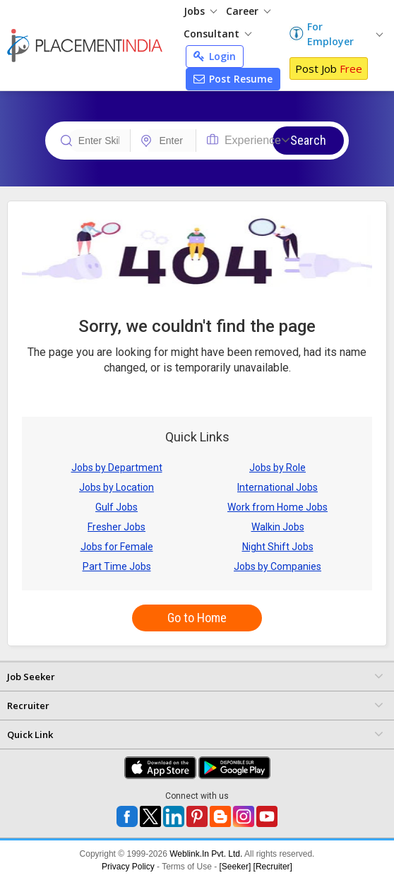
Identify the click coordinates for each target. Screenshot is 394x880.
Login (214, 56)
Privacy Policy (128, 867)
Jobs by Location (116, 487)
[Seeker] (235, 867)
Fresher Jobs (116, 527)
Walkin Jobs (277, 527)
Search (308, 140)
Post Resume (233, 78)
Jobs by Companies (277, 566)
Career (248, 11)
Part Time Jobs (117, 566)
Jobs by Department (116, 467)
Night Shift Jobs (278, 546)
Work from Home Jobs (277, 507)
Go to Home (197, 617)
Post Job (328, 68)
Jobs (200, 11)
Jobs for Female (116, 546)
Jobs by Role (277, 467)
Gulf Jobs (116, 507)
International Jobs (277, 487)
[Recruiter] (272, 867)
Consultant (217, 33)
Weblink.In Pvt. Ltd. (205, 854)
